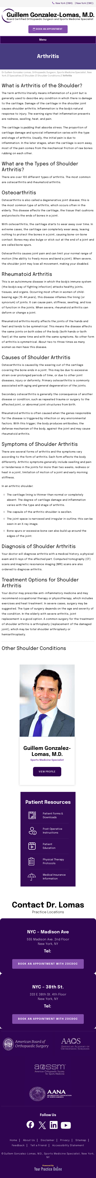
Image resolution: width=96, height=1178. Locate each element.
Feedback (18, 1145)
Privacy (65, 1140)
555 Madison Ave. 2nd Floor (48, 942)
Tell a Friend (38, 1145)
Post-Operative (56, 831)
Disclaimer (48, 1140)
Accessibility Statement (68, 1145)
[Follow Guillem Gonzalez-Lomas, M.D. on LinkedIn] (54, 1125)
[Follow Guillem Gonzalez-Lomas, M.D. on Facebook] (30, 1125)
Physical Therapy (56, 861)
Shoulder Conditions (49, 76)
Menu (47, 40)
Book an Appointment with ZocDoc (48, 964)
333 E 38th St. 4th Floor (48, 997)
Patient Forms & (56, 815)
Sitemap (81, 1140)
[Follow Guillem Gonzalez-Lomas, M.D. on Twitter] (42, 1126)
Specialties (15, 76)
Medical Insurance (56, 877)
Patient (56, 846)
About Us (29, 1140)
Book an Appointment (49, 29)
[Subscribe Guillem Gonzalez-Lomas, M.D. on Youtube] (65, 1126)
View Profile (47, 772)
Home (13, 1140)
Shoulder (29, 76)
